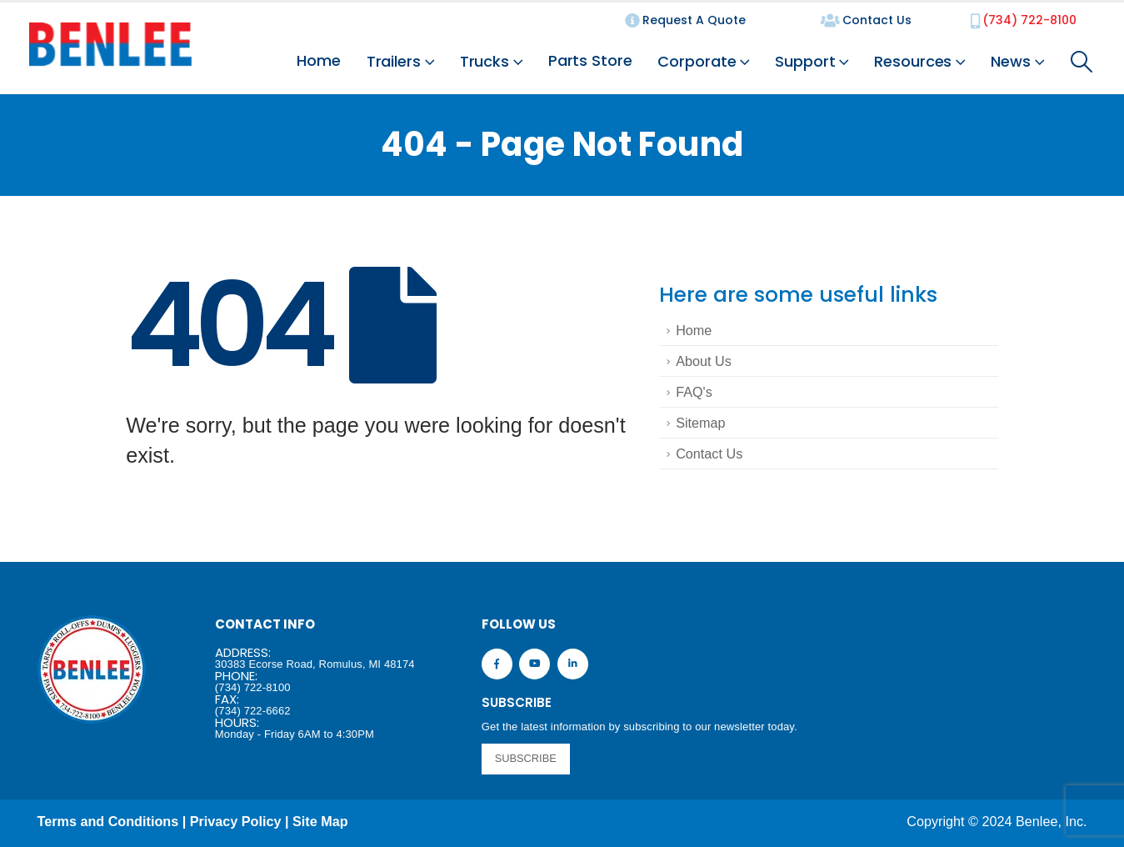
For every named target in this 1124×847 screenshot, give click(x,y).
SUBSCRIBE (526, 758)
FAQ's (694, 391)
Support (805, 61)
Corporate (696, 61)
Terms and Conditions (108, 821)
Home (319, 60)
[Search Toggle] (1082, 62)
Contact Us (709, 453)
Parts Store (590, 60)
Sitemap (700, 422)
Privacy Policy (236, 821)
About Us (704, 360)
